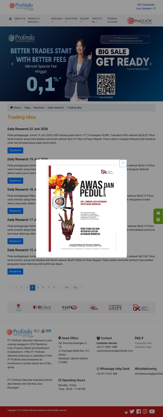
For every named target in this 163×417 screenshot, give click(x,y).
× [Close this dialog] (123, 163)
